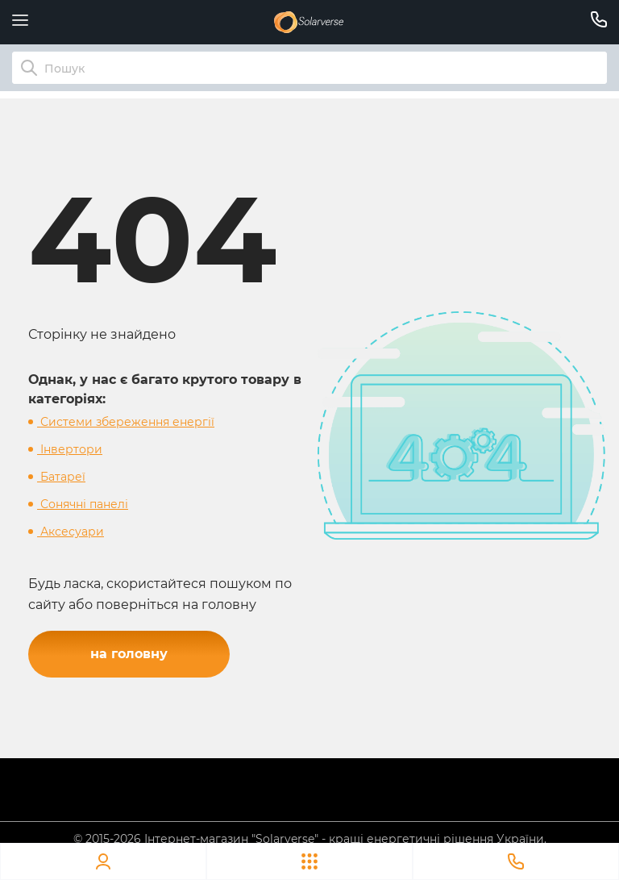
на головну (129, 653)
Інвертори (69, 449)
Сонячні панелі (82, 504)
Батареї (61, 476)
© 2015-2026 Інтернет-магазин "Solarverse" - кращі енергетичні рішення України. (309, 839)
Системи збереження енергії (125, 422)
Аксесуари (70, 531)
